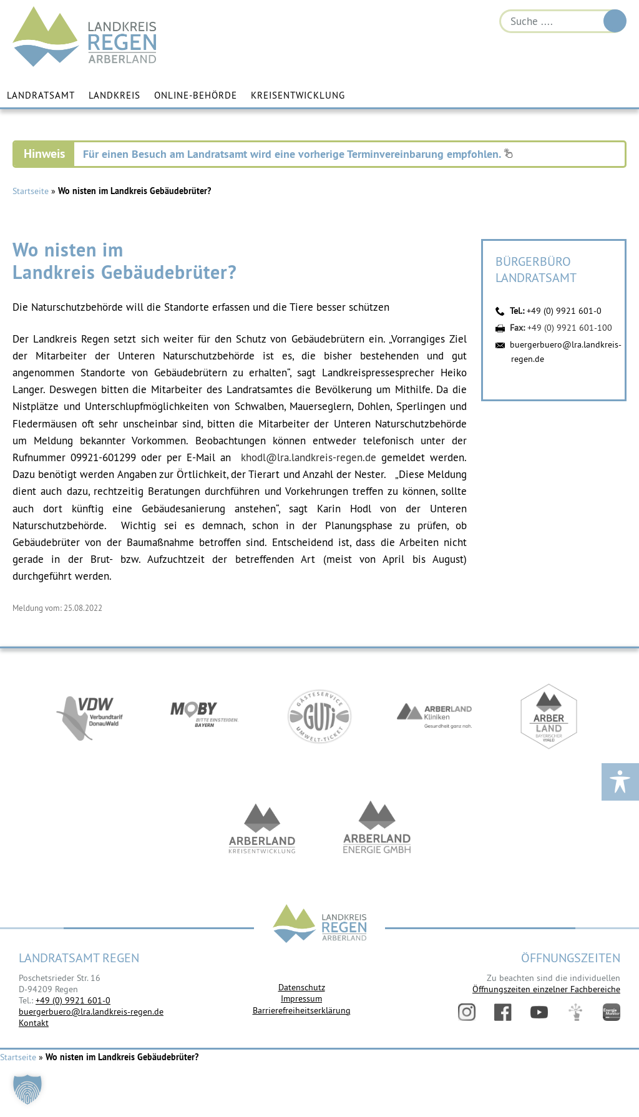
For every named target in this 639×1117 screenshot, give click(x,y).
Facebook (503, 1012)
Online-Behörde (195, 95)
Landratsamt (41, 95)
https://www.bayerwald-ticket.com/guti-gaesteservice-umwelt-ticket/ (319, 717)
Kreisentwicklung (298, 95)
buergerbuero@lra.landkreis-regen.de (91, 1011)
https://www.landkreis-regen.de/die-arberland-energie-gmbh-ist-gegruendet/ (376, 829)
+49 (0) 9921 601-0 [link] (73, 1000)
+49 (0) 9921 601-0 (564, 310)
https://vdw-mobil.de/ (89, 717)
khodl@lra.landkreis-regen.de (308, 457)
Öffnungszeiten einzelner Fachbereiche (546, 989)
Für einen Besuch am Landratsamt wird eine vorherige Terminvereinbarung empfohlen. (298, 154)
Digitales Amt (575, 1012)
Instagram (467, 1012)
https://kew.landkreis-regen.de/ (262, 829)
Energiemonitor (611, 1012)
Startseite (30, 191)
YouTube (539, 1012)
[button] (27, 1089)
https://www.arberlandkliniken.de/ (434, 717)
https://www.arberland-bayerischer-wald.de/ (549, 717)
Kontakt (34, 1022)
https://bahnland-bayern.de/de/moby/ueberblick (204, 717)
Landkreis (114, 95)
